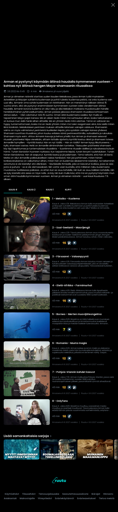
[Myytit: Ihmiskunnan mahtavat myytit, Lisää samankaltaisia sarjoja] (21, 449)
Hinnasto (108, 493)
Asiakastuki (10, 498)
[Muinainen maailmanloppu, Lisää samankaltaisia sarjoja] (95, 449)
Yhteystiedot (45, 498)
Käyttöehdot (12, 493)
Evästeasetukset (86, 498)
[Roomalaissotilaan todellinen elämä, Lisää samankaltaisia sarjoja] (58, 449)
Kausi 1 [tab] (50, 189)
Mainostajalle (27, 498)
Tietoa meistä (106, 498)
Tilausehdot (28, 493)
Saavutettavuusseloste (75, 493)
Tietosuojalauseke (49, 493)
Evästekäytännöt (64, 498)
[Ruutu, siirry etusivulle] (59, 480)
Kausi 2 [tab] (31, 189)
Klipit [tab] (68, 189)
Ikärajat (95, 493)
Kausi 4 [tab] (13, 189)
